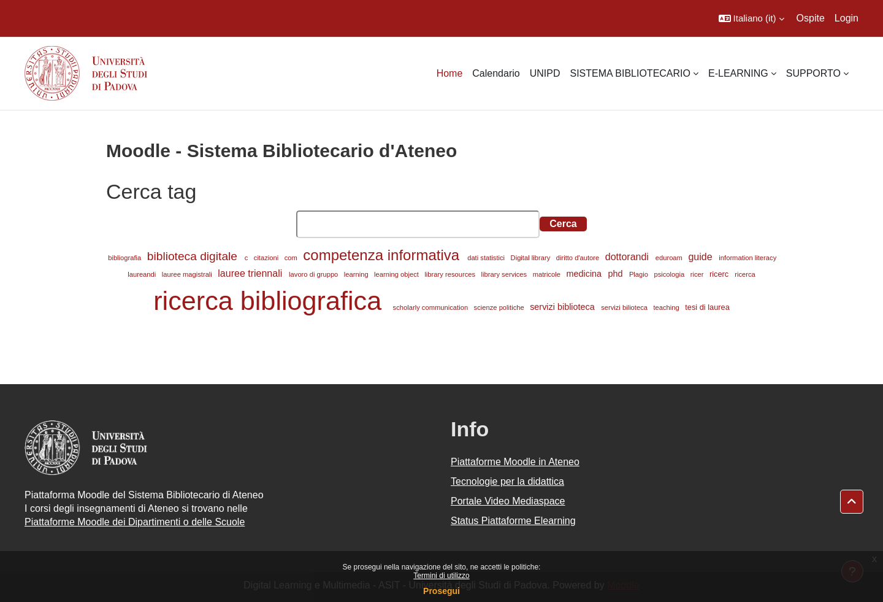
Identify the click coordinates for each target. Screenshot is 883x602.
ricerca (745, 274)
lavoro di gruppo (314, 274)
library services (505, 274)
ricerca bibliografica (271, 300)
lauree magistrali (188, 274)
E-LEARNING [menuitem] (738, 73)
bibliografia (125, 257)
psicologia (670, 274)
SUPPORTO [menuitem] (813, 73)
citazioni (267, 257)
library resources (450, 274)
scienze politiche (500, 307)
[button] (751, 18)
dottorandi (628, 257)
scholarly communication (431, 307)
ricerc (720, 274)
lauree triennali (251, 273)
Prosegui (441, 591)
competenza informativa (383, 255)
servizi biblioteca (563, 307)
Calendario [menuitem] (495, 73)
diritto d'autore (579, 257)
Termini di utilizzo (441, 575)
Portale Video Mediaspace (508, 501)
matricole (548, 274)
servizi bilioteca (625, 307)
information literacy (747, 257)
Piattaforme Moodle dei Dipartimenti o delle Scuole (135, 522)
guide (701, 257)
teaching (667, 307)
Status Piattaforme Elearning (513, 520)
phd (616, 274)
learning (357, 274)
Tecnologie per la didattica (507, 481)
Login (846, 18)
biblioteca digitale (194, 256)
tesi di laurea (707, 307)
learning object (397, 274)
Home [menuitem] (450, 73)
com (292, 257)
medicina (586, 274)
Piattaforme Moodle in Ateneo (515, 462)
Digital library (531, 257)
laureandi (143, 274)
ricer (698, 274)
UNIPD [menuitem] (545, 73)
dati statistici (486, 257)
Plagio (639, 274)
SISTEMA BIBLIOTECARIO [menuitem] (630, 73)
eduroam (670, 257)
